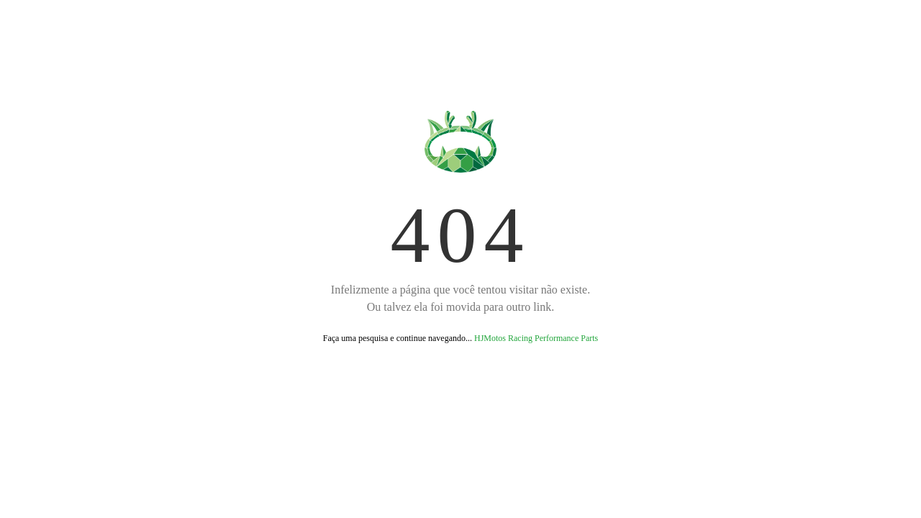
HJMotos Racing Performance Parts (536, 338)
